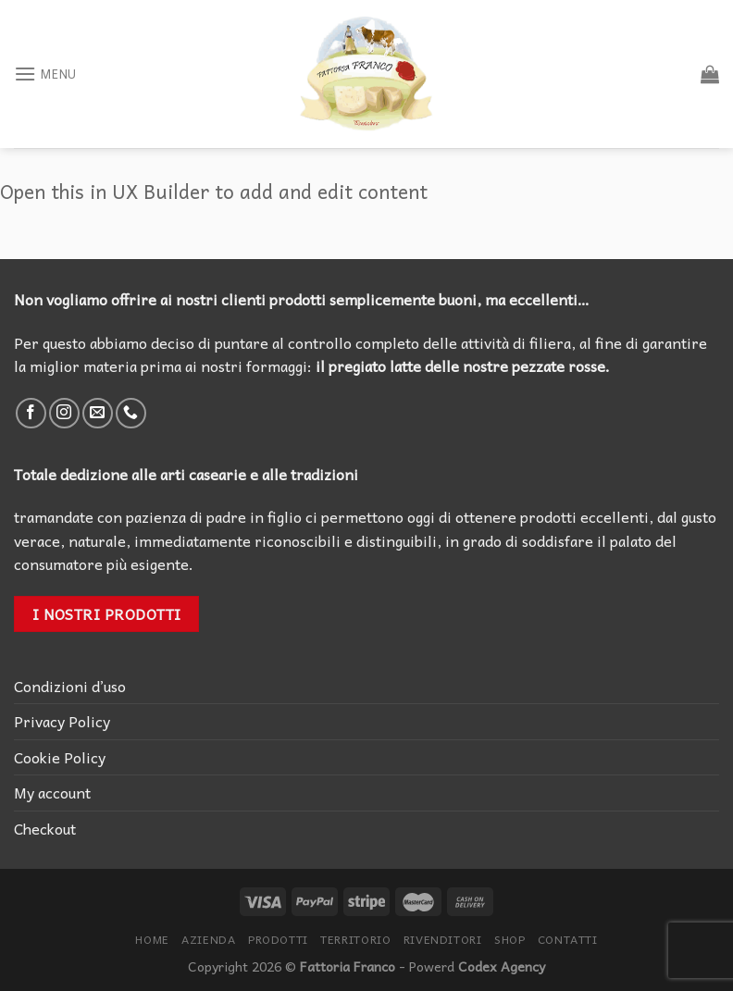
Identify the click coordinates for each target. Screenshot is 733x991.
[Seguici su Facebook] (31, 413)
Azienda (208, 939)
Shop (509, 939)
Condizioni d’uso (70, 686)
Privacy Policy (62, 721)
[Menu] (45, 73)
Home (151, 939)
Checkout (45, 828)
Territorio (355, 939)
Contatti (568, 939)
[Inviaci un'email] (97, 413)
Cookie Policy (60, 757)
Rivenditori (443, 939)
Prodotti (278, 939)
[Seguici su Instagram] (64, 413)
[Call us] (131, 413)
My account (52, 792)
